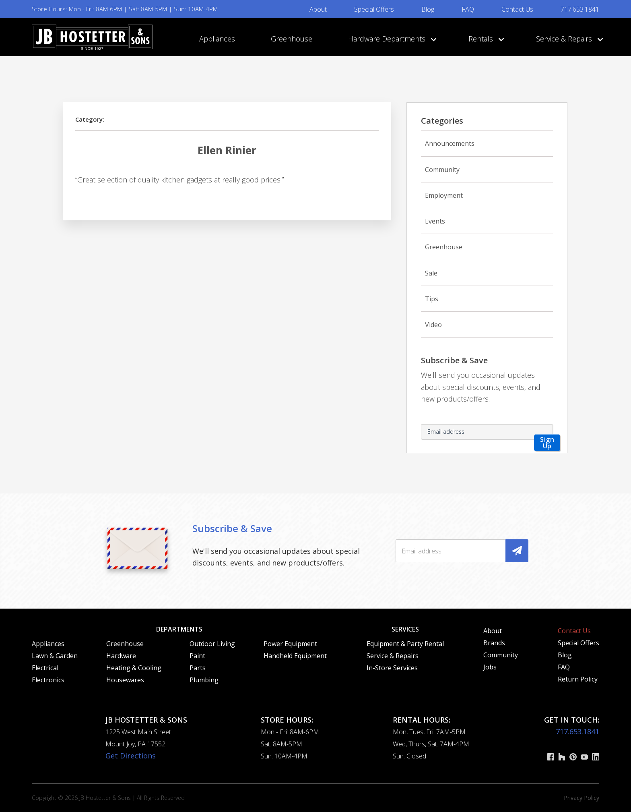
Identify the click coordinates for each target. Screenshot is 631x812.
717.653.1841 (580, 9)
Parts (198, 667)
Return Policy (578, 679)
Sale (431, 273)
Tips (431, 298)
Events (435, 221)
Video (433, 324)
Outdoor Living (212, 643)
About (318, 9)
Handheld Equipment (295, 655)
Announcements (449, 143)
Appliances (217, 39)
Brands (494, 642)
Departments (179, 629)
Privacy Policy (581, 798)
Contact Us (517, 9)
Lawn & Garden (55, 655)
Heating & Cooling (133, 667)
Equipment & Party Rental (405, 643)
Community (442, 169)
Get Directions (130, 755)
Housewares (125, 679)
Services (405, 629)
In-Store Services (392, 667)
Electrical (45, 667)
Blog (427, 9)
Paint (197, 655)
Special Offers (374, 9)
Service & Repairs (567, 39)
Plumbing (204, 679)
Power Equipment (290, 643)
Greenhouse (291, 39)
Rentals (484, 39)
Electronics (48, 679)
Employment (444, 195)
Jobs (490, 667)
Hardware (121, 655)
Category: (89, 119)
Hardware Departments (390, 39)
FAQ (468, 9)
